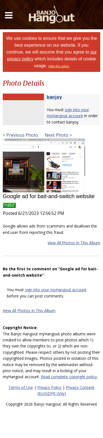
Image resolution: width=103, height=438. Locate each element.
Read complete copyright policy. (69, 376)
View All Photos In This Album (74, 242)
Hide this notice (58, 66)
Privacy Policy (49, 387)
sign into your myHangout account (56, 289)
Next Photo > (58, 135)
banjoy (54, 97)
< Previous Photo (20, 135)
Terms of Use (21, 387)
